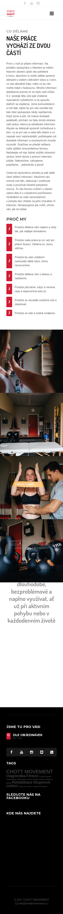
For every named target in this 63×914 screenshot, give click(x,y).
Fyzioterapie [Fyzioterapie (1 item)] (11, 779)
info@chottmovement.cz (31, 903)
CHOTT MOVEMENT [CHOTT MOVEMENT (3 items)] (29, 771)
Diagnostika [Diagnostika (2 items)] (16, 776)
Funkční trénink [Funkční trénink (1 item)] (45, 776)
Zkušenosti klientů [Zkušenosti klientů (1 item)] (40, 786)
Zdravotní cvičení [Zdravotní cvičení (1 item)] (25, 786)
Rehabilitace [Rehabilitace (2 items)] (22, 782)
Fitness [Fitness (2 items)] (32, 776)
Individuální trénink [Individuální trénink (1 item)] (24, 779)
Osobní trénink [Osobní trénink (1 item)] (38, 779)
